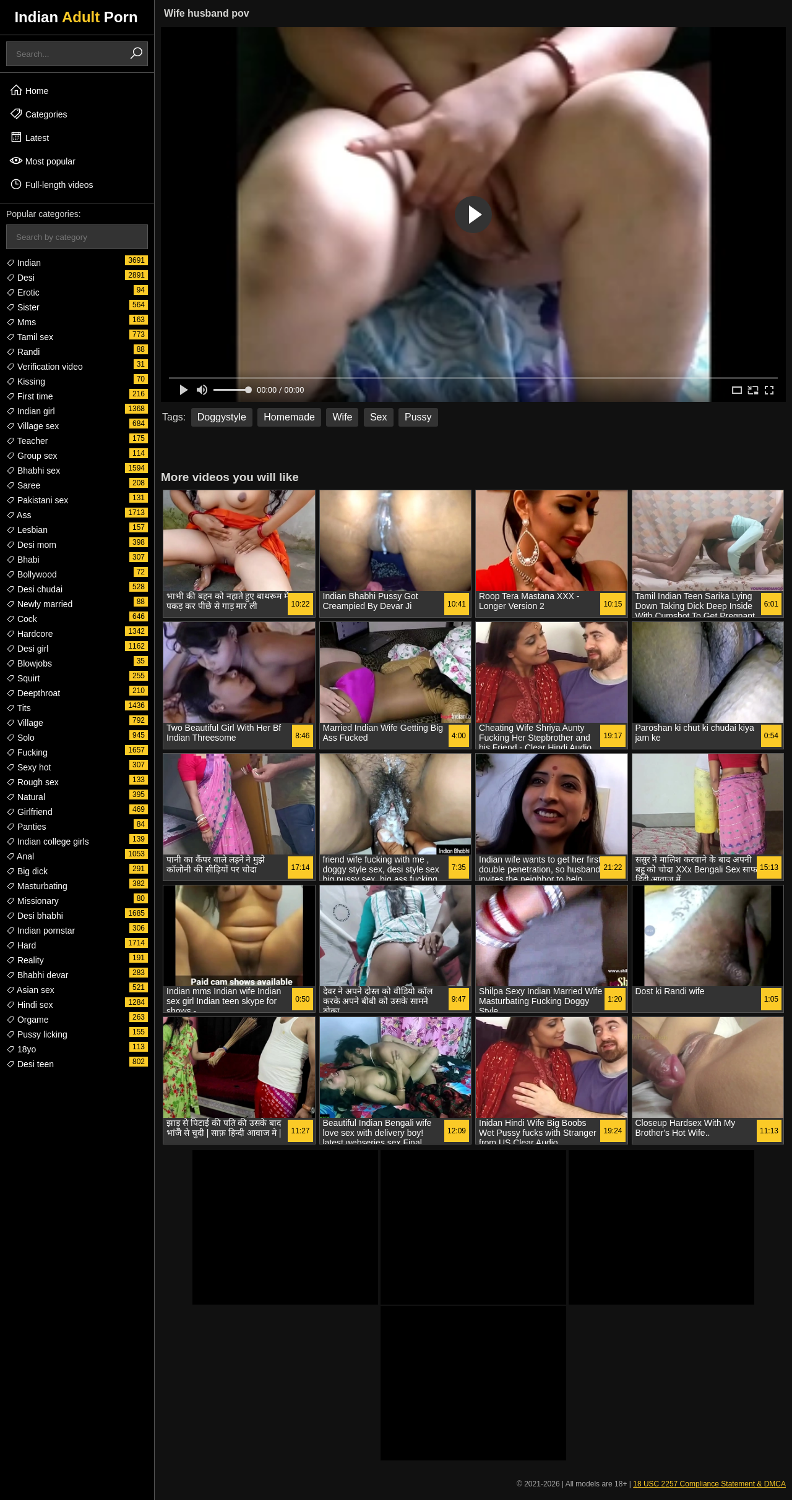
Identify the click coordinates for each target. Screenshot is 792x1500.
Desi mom (31, 545)
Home (28, 90)
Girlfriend (29, 812)
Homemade (289, 417)
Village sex (32, 426)
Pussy (418, 417)
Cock (21, 619)
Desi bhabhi (34, 916)
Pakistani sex (37, 500)
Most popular (42, 161)
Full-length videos (51, 184)
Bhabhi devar (37, 975)
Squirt (23, 678)
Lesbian (27, 530)
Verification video (44, 367)
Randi (23, 352)
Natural (25, 797)
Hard (21, 945)
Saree (23, 485)
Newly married (39, 604)
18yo (21, 1049)
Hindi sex (29, 1005)
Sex (378, 417)
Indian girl (30, 411)
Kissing (25, 381)
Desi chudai (34, 589)
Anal (20, 856)
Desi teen (30, 1064)
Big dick (27, 871)
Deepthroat (33, 693)
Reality (25, 960)
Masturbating (36, 886)
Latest (29, 137)
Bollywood (31, 574)
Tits (18, 708)
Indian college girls (47, 841)
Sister (23, 307)
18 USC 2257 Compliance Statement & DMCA (709, 1484)
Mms (21, 322)
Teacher (27, 441)
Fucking (27, 752)
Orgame (27, 1020)
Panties (26, 827)
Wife (342, 417)
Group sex (31, 456)
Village (24, 723)
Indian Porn (75, 17)
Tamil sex (29, 337)
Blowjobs (29, 663)
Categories (38, 114)
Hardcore (29, 634)
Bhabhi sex (33, 470)
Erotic (23, 292)
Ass (18, 515)
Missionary (32, 901)
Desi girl (27, 649)
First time (29, 396)
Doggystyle (221, 417)
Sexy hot (28, 767)
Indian (23, 263)
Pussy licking (36, 1034)
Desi (20, 278)
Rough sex (32, 782)
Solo (20, 738)
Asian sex (30, 990)
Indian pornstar (40, 930)
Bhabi (23, 560)
